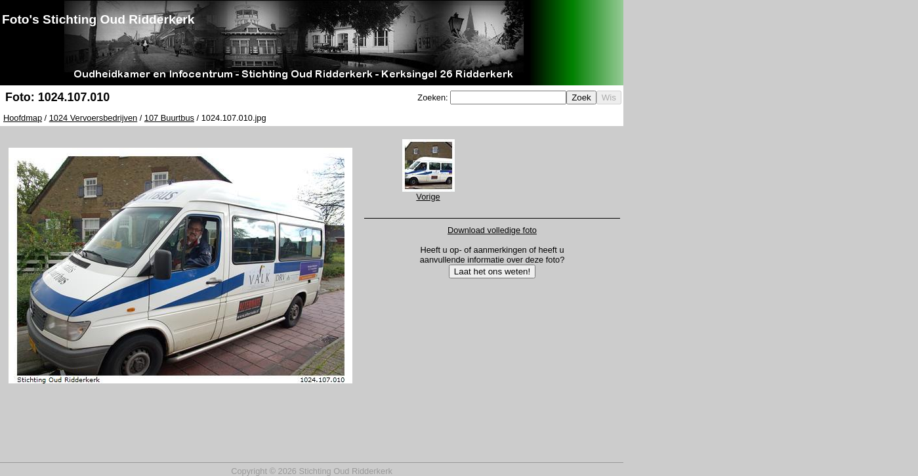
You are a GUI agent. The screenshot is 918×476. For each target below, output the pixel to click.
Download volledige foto (492, 230)
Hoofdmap (22, 118)
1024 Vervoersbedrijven (93, 118)
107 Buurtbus (169, 118)
